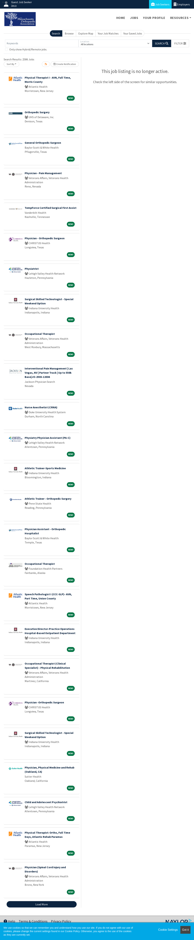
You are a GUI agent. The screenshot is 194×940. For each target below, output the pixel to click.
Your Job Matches (108, 33)
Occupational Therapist (40, 334)
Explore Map (85, 33)
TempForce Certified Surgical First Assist (50, 207)
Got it (185, 929)
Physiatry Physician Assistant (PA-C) (47, 437)
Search (56, 33)
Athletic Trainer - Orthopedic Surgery (48, 498)
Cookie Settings (168, 929)
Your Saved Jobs (132, 33)
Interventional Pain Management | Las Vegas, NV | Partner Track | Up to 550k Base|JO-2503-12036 (49, 373)
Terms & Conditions (33, 921)
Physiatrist (32, 268)
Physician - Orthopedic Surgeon (45, 238)
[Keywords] (42, 43)
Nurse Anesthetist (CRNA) (41, 407)
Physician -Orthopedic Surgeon (44, 702)
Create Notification (65, 64)
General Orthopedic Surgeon (43, 142)
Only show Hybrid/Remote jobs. (28, 49)
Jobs (134, 18)
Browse (69, 33)
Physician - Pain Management (43, 173)
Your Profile (154, 18)
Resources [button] (179, 18)
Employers (182, 4)
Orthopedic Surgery (37, 112)
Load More (41, 904)
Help (9, 921)
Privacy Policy (61, 921)
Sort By (10, 64)
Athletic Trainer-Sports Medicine (45, 468)
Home (120, 18)
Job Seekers (160, 4)
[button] (180, 43)
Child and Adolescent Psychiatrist (46, 802)
